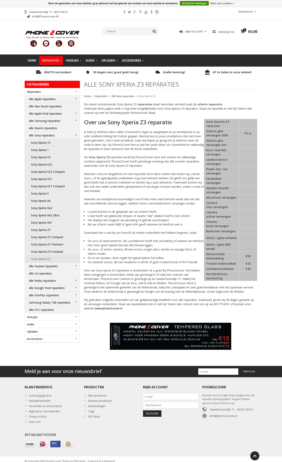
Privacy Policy (38, 412)
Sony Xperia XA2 (42, 204)
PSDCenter (80, 457)
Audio (90, 56)
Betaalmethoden (40, 397)
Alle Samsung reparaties (44, 117)
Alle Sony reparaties (42, 131)
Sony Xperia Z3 (41, 255)
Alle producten (97, 391)
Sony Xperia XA (41, 197)
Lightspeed (108, 457)
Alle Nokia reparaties (42, 277)
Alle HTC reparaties (41, 306)
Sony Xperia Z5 (41, 226)
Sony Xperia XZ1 (41, 175)
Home (32, 56)
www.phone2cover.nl (108, 304)
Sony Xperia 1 (40, 146)
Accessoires (131, 56)
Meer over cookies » (222, 3)
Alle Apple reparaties (42, 95)
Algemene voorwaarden (44, 407)
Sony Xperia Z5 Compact (47, 233)
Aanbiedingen (97, 402)
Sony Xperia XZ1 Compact (48, 182)
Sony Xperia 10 (40, 138)
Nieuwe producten (100, 397)
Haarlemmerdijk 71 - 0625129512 (231, 405)
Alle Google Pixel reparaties (47, 284)
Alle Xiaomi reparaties (43, 124)
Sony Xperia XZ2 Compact (48, 168)
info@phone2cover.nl (223, 412)
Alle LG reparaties (40, 269)
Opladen (108, 56)
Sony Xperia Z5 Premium (47, 240)
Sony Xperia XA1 (41, 218)
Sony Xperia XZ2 (41, 160)
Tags (91, 407)
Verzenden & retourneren (45, 402)
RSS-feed (94, 412)
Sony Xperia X (40, 189)
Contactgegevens (40, 391)
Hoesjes (72, 56)
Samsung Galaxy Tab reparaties (49, 298)
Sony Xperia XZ (41, 153)
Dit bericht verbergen (194, 3)
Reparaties (50, 56)
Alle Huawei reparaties (43, 262)
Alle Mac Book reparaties (45, 102)
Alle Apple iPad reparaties (45, 109)
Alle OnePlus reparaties (44, 291)
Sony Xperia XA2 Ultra (45, 211)
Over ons (35, 418)
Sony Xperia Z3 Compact (47, 247)
